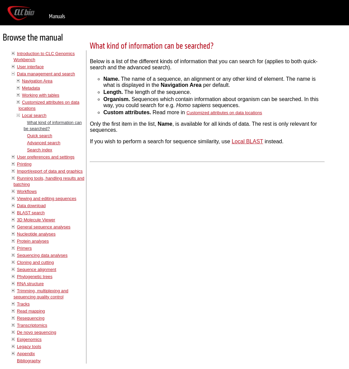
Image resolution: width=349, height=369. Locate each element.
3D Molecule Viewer (36, 219)
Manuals (57, 16)
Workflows (27, 191)
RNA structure (30, 283)
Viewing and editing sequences (46, 198)
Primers (24, 248)
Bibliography (29, 360)
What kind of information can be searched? (152, 46)
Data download (31, 205)
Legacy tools (29, 346)
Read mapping (31, 311)
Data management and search (46, 73)
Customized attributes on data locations (224, 112)
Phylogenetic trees (34, 276)
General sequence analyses (44, 226)
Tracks (23, 303)
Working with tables (40, 95)
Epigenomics (29, 339)
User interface (30, 66)
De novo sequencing (36, 332)
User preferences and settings (46, 156)
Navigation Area (37, 80)
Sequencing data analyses (42, 255)
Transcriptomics (32, 325)
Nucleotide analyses (36, 234)
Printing (24, 164)
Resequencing (31, 318)
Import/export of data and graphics (50, 171)
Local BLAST (247, 141)
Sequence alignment (36, 269)
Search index (39, 149)
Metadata (31, 88)
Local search (34, 115)
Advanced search (43, 142)
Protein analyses (33, 241)
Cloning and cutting (35, 262)
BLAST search (31, 212)
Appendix (26, 353)
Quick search (39, 135)
